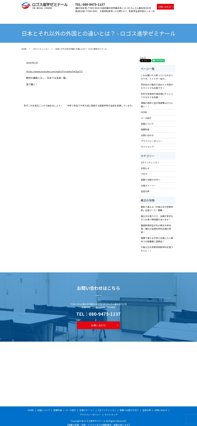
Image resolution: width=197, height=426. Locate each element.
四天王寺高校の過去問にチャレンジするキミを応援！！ (157, 92)
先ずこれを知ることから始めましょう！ (43, 102)
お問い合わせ (164, 6)
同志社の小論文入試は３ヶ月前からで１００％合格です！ (157, 83)
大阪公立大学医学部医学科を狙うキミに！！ (157, 246)
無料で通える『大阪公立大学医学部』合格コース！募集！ (157, 205)
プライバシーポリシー (151, 138)
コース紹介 (93, 15)
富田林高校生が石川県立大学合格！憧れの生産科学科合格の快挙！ (156, 226)
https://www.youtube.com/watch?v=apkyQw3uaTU (54, 68)
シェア (143, 54)
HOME (53, 15)
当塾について (65, 15)
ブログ (144, 171)
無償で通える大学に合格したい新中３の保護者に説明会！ (157, 237)
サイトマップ (147, 143)
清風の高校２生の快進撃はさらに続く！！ (157, 101)
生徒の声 (169, 15)
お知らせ (145, 165)
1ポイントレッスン (129, 15)
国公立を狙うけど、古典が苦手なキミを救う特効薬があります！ (157, 215)
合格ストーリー (109, 15)
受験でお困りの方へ (152, 15)
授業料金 (80, 15)
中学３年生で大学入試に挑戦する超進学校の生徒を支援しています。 (100, 102)
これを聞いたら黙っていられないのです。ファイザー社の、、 (157, 74)
